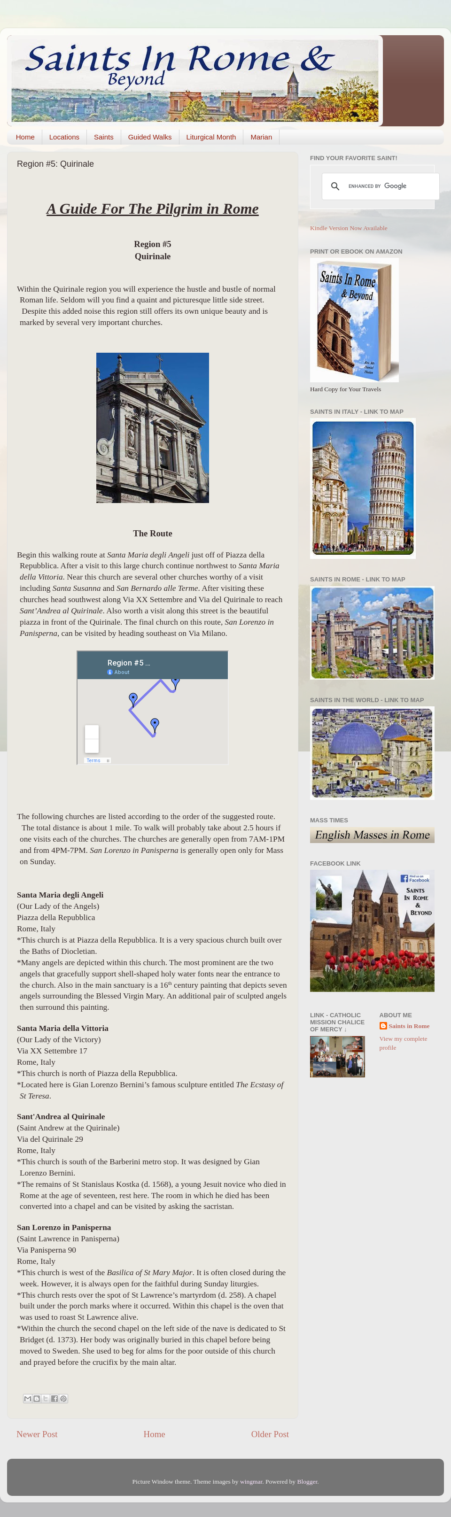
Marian (261, 137)
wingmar (251, 1481)
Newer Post (37, 1434)
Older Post (270, 1434)
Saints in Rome (409, 1025)
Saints (104, 137)
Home (25, 137)
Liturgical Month (211, 137)
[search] (379, 186)
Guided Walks (150, 137)
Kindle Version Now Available (349, 228)
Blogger (307, 1481)
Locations (64, 137)
